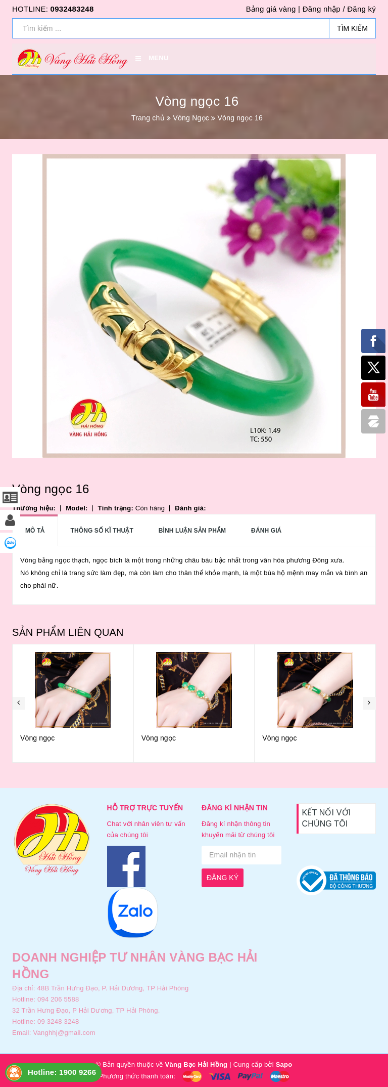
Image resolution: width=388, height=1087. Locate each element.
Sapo (284, 1064)
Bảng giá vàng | (273, 9)
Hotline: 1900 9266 (62, 1072)
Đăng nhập (322, 9)
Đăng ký (361, 9)
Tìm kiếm (352, 28)
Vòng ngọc (37, 738)
